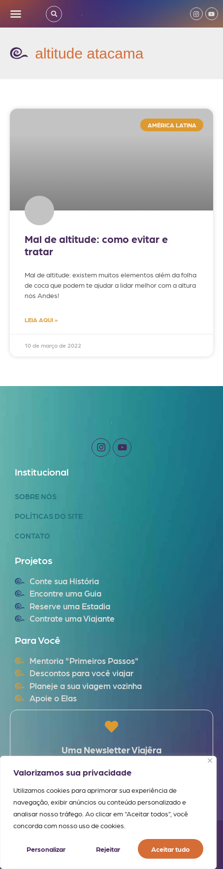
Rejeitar (108, 849)
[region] (108, 812)
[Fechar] (210, 760)
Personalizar (46, 849)
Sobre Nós (36, 496)
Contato (32, 535)
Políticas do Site (49, 515)
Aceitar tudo (170, 849)
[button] (16, 14)
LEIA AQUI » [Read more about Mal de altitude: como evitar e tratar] (41, 319)
